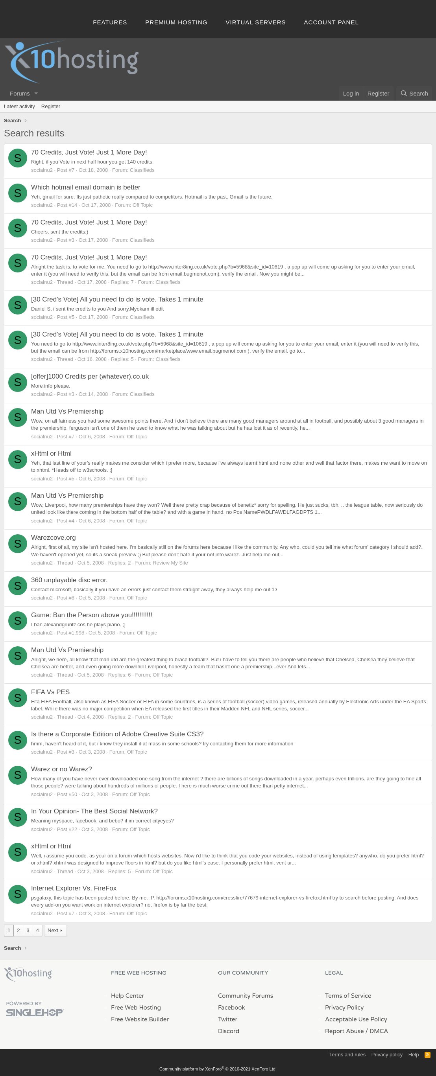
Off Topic (143, 205)
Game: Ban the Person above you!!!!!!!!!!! (91, 615)
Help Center (127, 995)
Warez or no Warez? (61, 769)
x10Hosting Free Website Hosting (28, 974)
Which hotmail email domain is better (85, 187)
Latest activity (19, 106)
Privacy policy (387, 1055)
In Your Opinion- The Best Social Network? (94, 811)
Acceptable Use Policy (356, 1019)
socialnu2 (42, 170)
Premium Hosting (176, 22)
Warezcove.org (53, 537)
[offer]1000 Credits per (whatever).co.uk (90, 376)
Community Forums (245, 995)
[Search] (414, 93)
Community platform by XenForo (218, 1069)
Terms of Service (348, 995)
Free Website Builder (140, 1019)
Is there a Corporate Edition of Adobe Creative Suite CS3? (117, 734)
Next (53, 930)
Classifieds (142, 170)
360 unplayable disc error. (69, 580)
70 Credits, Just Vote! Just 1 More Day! (89, 152)
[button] (36, 93)
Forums (20, 93)
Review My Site (170, 563)
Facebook (231, 1007)
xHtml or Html (51, 453)
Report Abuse (344, 1031)
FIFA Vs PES (50, 692)
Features (110, 22)
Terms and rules (347, 1055)
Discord (228, 1031)
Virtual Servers (256, 22)
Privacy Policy (344, 1007)
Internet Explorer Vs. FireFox (73, 888)
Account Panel (331, 22)
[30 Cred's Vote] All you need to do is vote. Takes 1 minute (117, 299)
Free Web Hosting (136, 1007)
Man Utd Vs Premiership (67, 411)
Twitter (227, 1019)
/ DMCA (376, 1031)
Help (413, 1055)
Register (50, 106)
